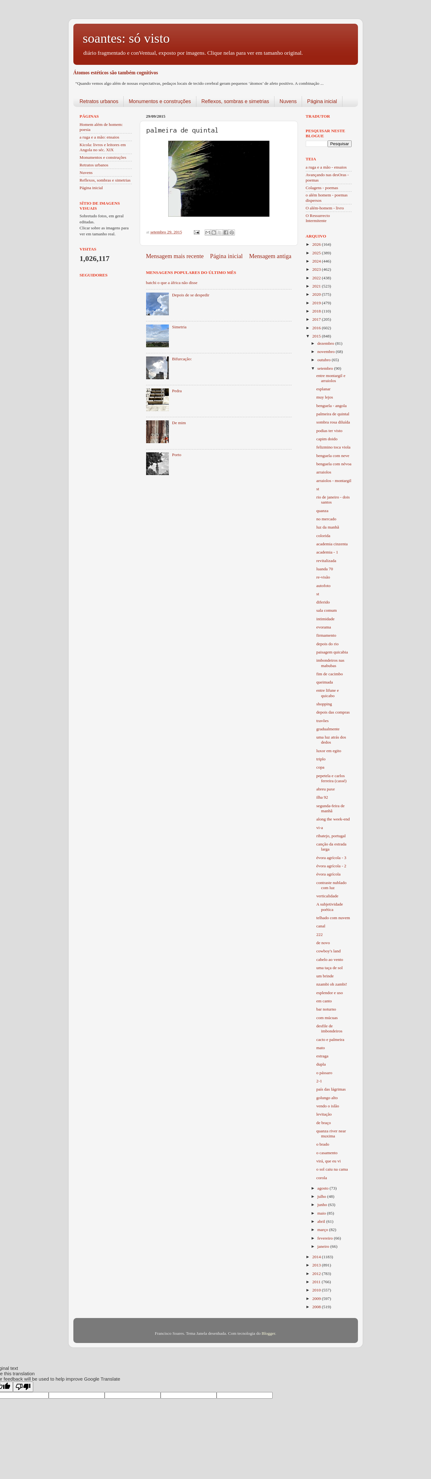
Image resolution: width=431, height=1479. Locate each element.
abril (321, 1221)
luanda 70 (324, 568)
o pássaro (324, 1072)
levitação (324, 1114)
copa (320, 767)
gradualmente (327, 729)
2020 (317, 294)
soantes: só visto (126, 38)
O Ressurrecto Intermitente (318, 218)
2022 (317, 277)
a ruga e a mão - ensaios (326, 167)
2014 (317, 1256)
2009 (317, 1298)
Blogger (268, 1333)
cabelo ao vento (329, 959)
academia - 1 (327, 552)
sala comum (326, 610)
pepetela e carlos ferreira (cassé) (331, 778)
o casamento (326, 1152)
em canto (324, 1001)
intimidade (325, 618)
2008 (317, 1306)
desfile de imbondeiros (329, 1028)
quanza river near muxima (331, 1133)
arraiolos (323, 472)
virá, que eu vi (328, 1161)
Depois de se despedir (190, 295)
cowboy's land (328, 951)
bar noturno (326, 1009)
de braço (323, 1122)
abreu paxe (325, 789)
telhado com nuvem (333, 917)
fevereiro (325, 1238)
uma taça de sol (329, 967)
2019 (317, 302)
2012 (317, 1273)
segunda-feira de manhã (330, 808)
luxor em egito (328, 750)
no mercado (326, 519)
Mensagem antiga (270, 256)
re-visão (323, 577)
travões (322, 720)
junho (322, 1204)
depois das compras (333, 712)
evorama (323, 627)
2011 (317, 1281)
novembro (326, 351)
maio (322, 1213)
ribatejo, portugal (331, 835)
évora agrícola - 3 (331, 857)
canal (320, 926)
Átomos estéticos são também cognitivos (115, 72)
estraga (322, 1056)
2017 (317, 319)
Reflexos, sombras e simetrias (235, 101)
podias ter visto (329, 430)
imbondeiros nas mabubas (330, 663)
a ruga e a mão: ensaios (100, 137)
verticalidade (327, 896)
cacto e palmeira (330, 1039)
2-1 (319, 1081)
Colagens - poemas (322, 187)
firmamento (326, 635)
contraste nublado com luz (331, 885)
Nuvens (288, 101)
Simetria (179, 327)
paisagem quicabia (332, 652)
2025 (317, 253)
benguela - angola (331, 405)
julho (322, 1196)
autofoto (323, 585)
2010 (317, 1290)
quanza (322, 510)
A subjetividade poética (329, 907)
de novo (323, 942)
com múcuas (327, 1017)
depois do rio (327, 643)
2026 (317, 244)
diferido (323, 602)
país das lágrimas (331, 1089)
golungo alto (327, 1097)
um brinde (325, 976)
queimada (324, 682)
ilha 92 (322, 797)
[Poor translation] (23, 1387)
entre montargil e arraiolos (330, 378)
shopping (324, 704)
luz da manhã (327, 527)
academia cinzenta (332, 543)
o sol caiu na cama (332, 1169)
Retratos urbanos (99, 101)
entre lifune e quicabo (327, 693)
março (323, 1229)
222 (319, 934)
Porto (176, 454)
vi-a (319, 827)
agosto (323, 1188)
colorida (323, 535)
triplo (320, 759)
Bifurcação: (182, 358)
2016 (317, 327)
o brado (322, 1144)
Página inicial (322, 101)
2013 (317, 1265)
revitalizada (326, 560)
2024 (317, 261)
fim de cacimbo (329, 673)
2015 (317, 336)
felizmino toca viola (333, 447)
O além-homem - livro (325, 208)
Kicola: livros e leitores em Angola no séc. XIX (103, 147)
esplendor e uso (329, 992)
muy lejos (324, 397)
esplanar (323, 389)
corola (321, 1177)
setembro (325, 368)
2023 (317, 269)
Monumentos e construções (160, 101)
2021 (317, 286)
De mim (179, 422)
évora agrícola (328, 874)
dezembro (326, 343)
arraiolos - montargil (333, 480)
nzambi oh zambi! (331, 984)
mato (320, 1047)
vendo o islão (327, 1106)
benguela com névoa (333, 463)
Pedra (177, 390)
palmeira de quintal (332, 414)
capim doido (326, 438)
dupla (321, 1064)
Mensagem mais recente (175, 256)
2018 (317, 311)
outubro (324, 359)
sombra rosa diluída (333, 422)
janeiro (323, 1246)
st (317, 488)
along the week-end (333, 819)
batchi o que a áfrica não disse (172, 282)
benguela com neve (332, 455)
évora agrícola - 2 (331, 865)
